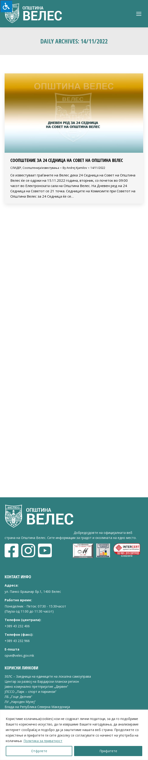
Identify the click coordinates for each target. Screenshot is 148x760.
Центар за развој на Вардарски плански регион (42, 681)
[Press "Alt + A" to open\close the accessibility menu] (6, 6)
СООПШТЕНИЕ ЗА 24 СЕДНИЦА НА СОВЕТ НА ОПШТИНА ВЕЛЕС (66, 160)
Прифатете (108, 751)
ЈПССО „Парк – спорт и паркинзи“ (30, 691)
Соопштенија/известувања (41, 168)
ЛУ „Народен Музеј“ (20, 702)
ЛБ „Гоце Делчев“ (18, 696)
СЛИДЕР (15, 168)
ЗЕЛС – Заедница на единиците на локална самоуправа (48, 676)
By (75, 168)
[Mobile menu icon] (138, 13)
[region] (74, 735)
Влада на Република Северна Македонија (37, 707)
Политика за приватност (42, 741)
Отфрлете (39, 751)
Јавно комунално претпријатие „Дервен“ (36, 686)
